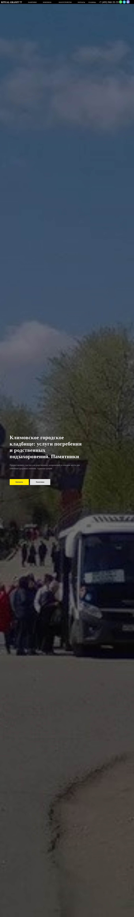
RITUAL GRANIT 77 (11, 2)
